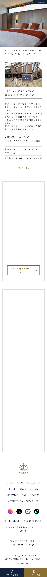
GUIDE (34, 488)
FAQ (24, 495)
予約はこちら (23, 168)
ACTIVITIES (15, 501)
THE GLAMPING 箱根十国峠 (18, 50)
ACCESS (35, 495)
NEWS (23, 488)
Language (40, 2)
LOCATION (33, 482)
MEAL (20, 482)
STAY (10, 482)
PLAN (12, 488)
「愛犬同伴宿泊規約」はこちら (22, 270)
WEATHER (32, 501)
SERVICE (12, 495)
